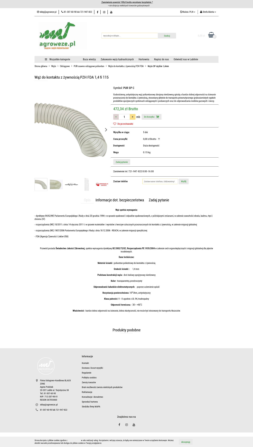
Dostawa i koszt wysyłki (92, 368)
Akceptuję (185, 442)
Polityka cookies (89, 377)
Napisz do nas (161, 59)
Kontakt (85, 363)
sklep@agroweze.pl (49, 404)
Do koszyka (151, 116)
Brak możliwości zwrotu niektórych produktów (102, 387)
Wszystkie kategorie (57, 59)
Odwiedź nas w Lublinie (186, 59)
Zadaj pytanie (122, 162)
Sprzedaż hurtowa (90, 401)
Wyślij (183, 181)
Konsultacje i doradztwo (92, 397)
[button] (87, 356)
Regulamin (86, 372)
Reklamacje (87, 392)
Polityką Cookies (74, 440)
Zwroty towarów (89, 382)
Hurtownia (144, 59)
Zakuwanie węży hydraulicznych (117, 59)
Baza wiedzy (89, 59)
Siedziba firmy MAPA (91, 406)
